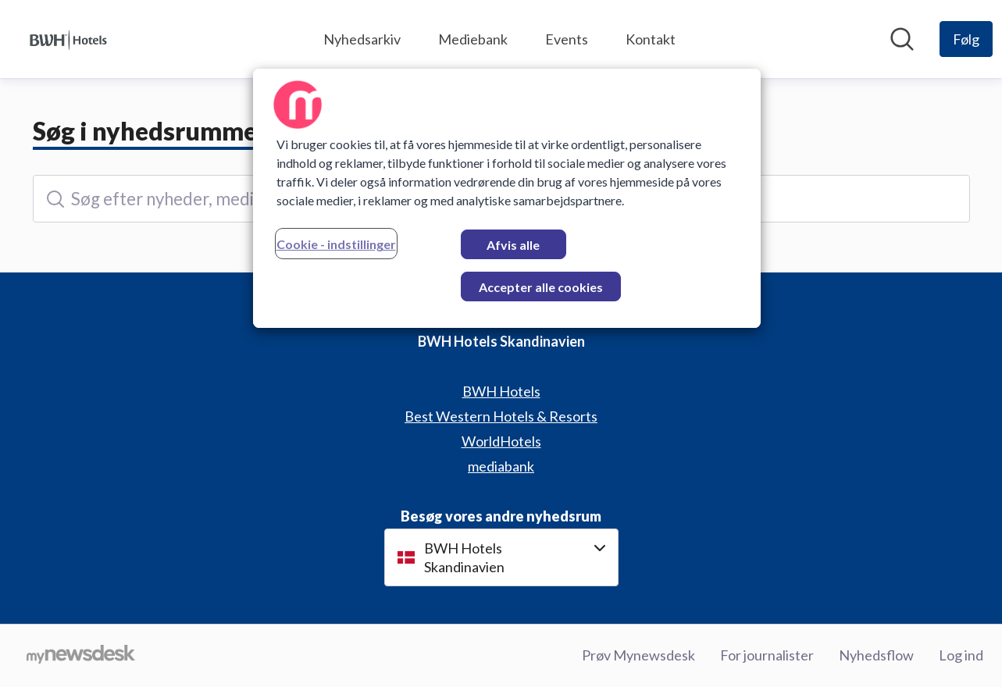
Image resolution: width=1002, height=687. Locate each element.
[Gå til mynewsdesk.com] (81, 655)
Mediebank (473, 39)
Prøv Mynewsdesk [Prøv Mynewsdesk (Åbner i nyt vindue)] (638, 655)
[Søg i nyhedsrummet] (902, 39)
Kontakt (651, 39)
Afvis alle (513, 244)
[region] (507, 198)
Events (566, 39)
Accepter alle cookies (541, 286)
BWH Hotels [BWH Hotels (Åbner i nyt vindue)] (501, 391)
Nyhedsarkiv (362, 39)
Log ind (961, 655)
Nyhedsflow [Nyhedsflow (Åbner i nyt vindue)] (876, 655)
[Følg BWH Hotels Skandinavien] (966, 39)
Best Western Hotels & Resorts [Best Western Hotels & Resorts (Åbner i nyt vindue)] (501, 416)
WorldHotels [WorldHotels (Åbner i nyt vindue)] (501, 441)
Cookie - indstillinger (336, 244)
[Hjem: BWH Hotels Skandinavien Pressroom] (68, 39)
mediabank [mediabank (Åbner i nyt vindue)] (501, 466)
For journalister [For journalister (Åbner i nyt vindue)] (767, 655)
